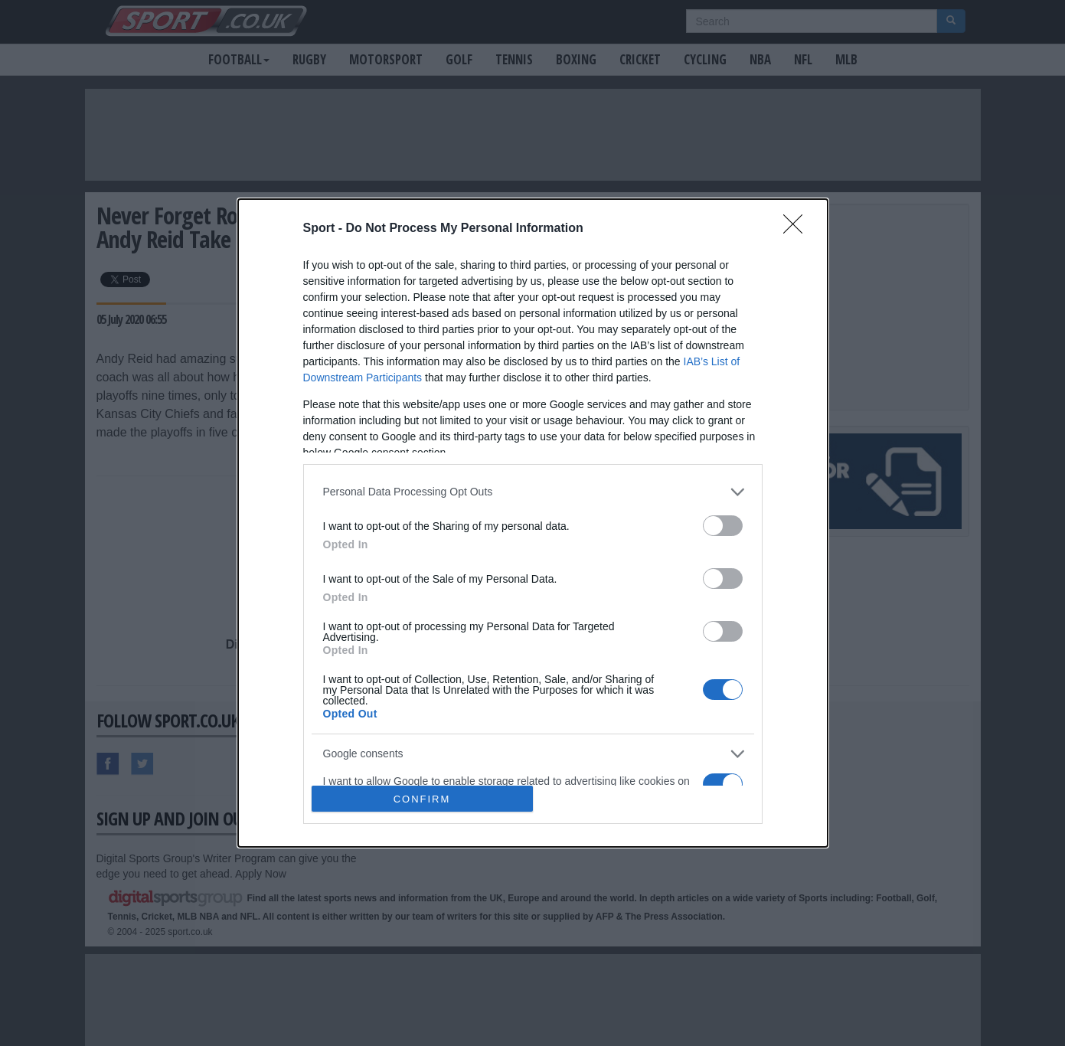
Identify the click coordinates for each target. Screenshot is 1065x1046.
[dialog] (533, 523)
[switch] (723, 525)
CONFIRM (422, 799)
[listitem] (533, 492)
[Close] (797, 229)
